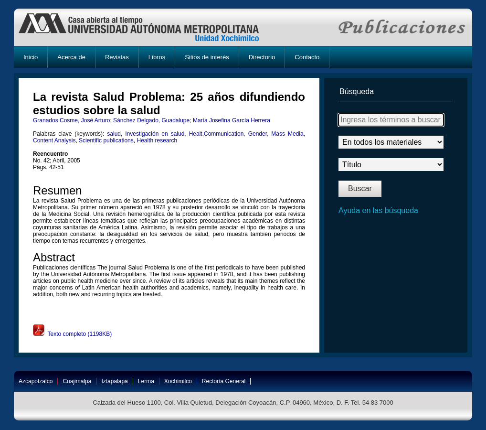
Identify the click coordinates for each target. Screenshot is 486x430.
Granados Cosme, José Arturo (71, 120)
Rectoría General (223, 381)
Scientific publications (106, 140)
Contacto (307, 57)
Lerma (146, 381)
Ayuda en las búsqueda (378, 210)
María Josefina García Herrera (231, 120)
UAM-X (148, 27)
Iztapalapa (114, 381)
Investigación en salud (154, 133)
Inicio (30, 57)
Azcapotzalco (36, 381)
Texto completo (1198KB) (72, 334)
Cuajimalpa (77, 381)
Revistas (117, 57)
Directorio (262, 57)
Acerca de (71, 57)
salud (114, 133)
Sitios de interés (207, 57)
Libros (156, 57)
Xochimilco (178, 381)
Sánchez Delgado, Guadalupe (151, 120)
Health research (157, 140)
